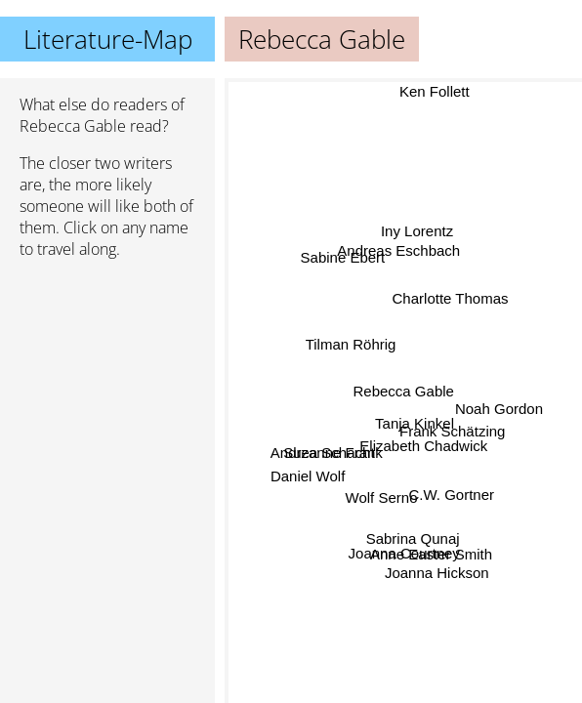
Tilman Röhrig (351, 345)
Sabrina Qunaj (412, 537)
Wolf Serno (381, 497)
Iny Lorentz (419, 232)
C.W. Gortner (452, 492)
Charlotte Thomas (451, 298)
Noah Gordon (499, 410)
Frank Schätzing (451, 434)
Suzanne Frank (333, 452)
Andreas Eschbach (398, 251)
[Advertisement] (107, 378)
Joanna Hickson (437, 571)
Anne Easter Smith (431, 553)
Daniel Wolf (307, 477)
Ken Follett (431, 91)
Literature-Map (107, 39)
